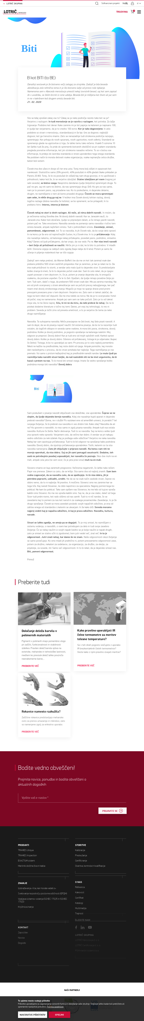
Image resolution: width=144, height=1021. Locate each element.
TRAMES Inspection (27, 848)
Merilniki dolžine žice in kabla (31, 859)
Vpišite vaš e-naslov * (45, 797)
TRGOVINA (122, 11)
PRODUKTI (23, 838)
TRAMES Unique (26, 843)
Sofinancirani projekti (110, 3)
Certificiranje (81, 846)
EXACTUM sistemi (26, 854)
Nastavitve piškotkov (32, 1014)
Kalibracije (80, 835)
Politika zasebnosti (55, 1006)
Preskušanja (81, 841)
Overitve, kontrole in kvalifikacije (90, 851)
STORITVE (80, 830)
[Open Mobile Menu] (139, 12)
